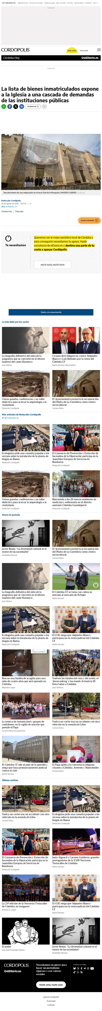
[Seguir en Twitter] (78, 968)
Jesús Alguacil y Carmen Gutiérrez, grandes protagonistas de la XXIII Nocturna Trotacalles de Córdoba (75, 860)
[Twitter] (15, 106)
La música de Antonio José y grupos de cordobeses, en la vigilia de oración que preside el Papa (23, 724)
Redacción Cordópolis (11, 200)
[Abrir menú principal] (99, 50)
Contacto (51, 1005)
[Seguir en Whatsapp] (78, 972)
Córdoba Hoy (11, 58)
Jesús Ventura (57, 687)
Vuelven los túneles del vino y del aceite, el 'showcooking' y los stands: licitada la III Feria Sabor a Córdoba (75, 681)
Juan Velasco (7, 365)
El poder (6, 946)
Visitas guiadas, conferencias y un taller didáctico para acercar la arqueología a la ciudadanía (24, 402)
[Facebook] (9, 106)
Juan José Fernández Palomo (13, 950)
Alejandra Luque (8, 687)
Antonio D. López (9, 910)
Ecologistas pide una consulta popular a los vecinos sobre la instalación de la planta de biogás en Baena (25, 456)
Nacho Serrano (58, 365)
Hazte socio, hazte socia (53, 265)
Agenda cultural (79, 3)
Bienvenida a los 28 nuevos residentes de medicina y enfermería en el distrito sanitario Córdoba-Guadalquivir (74, 502)
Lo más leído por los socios (15, 322)
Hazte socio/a (71, 50)
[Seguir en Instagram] (88, 968)
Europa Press (19, 731)
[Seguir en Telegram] (85, 968)
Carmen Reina (57, 408)
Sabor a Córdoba (61, 3)
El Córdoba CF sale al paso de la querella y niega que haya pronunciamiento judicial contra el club (25, 767)
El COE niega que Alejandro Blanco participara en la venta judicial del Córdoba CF (75, 638)
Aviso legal (51, 1001)
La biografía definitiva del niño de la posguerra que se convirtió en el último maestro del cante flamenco (23, 359)
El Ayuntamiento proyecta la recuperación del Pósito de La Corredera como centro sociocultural (75, 402)
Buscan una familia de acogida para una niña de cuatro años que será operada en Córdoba (24, 681)
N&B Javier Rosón (23, 3)
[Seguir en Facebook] (81, 968)
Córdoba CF (88, 3)
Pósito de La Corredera (36, 3)
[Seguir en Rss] (81, 972)
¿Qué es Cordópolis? (51, 997)
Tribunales (19, 211)
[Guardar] (44, 106)
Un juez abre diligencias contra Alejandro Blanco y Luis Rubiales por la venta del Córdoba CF (74, 359)
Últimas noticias (10, 780)
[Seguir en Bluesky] (74, 968)
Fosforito (70, 3)
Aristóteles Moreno (9, 555)
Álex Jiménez (70, 365)
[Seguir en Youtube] (92, 968)
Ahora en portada (11, 514)
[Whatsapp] (3, 106)
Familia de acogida (49, 3)
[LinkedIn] (21, 106)
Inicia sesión (84, 50)
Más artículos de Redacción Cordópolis (21, 414)
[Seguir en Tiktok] (74, 972)
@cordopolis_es (9, 206)
